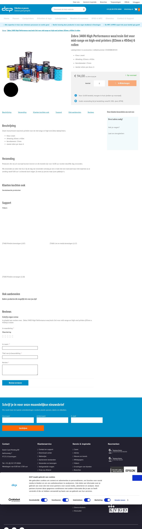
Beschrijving (6, 112)
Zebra (76, 482)
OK (123, 502)
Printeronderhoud (45, 465)
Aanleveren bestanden (47, 452)
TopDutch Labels (80, 496)
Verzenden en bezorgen (48, 455)
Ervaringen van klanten (83, 459)
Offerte (126, 2)
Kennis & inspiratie (89, 2)
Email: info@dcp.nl (9, 465)
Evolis (76, 493)
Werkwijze (42, 448)
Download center (45, 445)
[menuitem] (6, 18)
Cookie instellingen (46, 476)
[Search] (84, 9)
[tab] (48, 123)
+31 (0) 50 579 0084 (113, 9)
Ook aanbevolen (75, 112)
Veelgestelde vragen (46, 459)
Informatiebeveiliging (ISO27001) (87, 465)
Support (59, 112)
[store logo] (7, 9)
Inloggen (136, 2)
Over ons (76, 2)
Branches (103, 2)
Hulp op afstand (45, 462)
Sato (75, 489)
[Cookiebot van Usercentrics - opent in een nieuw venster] (14, 524)
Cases (76, 441)
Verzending (22, 112)
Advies (76, 445)
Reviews (91, 112)
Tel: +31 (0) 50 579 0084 (11, 455)
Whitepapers (78, 452)
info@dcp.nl (128, 9)
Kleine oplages (44, 472)
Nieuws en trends (80, 448)
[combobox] (68, 9)
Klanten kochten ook (41, 112)
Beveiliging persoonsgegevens (50, 469)
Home (4, 30)
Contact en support (46, 441)
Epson (76, 486)
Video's (76, 455)
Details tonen (120, 525)
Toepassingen (116, 2)
